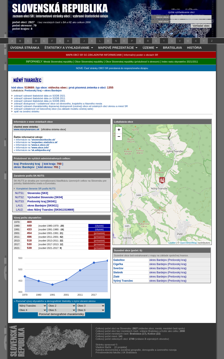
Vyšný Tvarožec (123, 280)
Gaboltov (119, 260)
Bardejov (28, 167)
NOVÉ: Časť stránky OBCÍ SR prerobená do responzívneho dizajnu (112, 68)
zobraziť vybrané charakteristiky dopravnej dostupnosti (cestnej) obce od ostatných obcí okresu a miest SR (71, 106)
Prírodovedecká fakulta (108, 352)
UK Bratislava (129, 352)
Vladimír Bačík (103, 347)
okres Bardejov (52, 90)
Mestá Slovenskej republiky (58, 61)
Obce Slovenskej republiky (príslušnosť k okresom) (132, 61)
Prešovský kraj (33, 90)
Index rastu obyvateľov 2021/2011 (180, 61)
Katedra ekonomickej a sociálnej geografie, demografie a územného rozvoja (136, 350)
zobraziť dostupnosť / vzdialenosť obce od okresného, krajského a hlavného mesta (58, 103)
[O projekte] (120, 347)
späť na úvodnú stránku (26, 111)
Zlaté (116, 276)
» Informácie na (35, 139)
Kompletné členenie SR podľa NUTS (36, 188)
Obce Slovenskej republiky (89, 61)
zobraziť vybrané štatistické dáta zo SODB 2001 (39, 101)
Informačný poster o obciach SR (141, 55)
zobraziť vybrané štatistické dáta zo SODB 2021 (39, 95)
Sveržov (118, 268)
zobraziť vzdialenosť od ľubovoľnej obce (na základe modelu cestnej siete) (53, 109)
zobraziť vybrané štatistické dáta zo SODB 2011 (39, 98)
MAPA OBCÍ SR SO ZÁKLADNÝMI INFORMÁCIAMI (94, 55)
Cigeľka (118, 264)
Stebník (118, 272)
